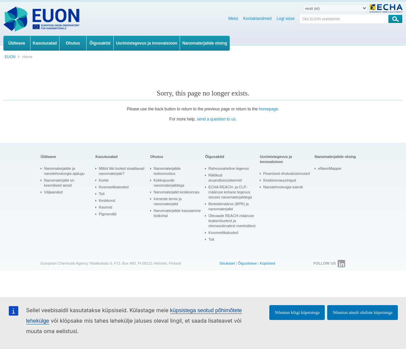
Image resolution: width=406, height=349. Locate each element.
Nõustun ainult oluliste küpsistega (362, 312)
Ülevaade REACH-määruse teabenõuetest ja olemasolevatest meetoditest (231, 221)
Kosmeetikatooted (114, 187)
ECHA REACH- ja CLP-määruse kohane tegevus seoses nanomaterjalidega (230, 192)
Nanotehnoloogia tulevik (283, 187)
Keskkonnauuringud (279, 180)
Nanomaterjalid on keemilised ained (59, 182)
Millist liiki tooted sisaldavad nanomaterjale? (121, 171)
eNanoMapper (330, 168)
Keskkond (107, 200)
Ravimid (105, 207)
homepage (268, 109)
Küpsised (267, 263)
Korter (104, 180)
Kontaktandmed (257, 18)
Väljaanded (53, 192)
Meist (233, 18)
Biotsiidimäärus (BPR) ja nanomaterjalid (228, 206)
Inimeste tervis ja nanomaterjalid (168, 201)
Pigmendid (107, 214)
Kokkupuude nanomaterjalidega (169, 182)
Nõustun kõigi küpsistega (297, 312)
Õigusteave (247, 263)
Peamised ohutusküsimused (286, 173)
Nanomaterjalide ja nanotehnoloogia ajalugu (64, 171)
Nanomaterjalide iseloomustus (167, 171)
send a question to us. (216, 119)
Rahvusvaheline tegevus (228, 168)
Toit (102, 194)
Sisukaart (227, 263)
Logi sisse (286, 18)
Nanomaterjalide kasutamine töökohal (177, 213)
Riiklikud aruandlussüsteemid (225, 177)
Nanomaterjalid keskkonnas (176, 192)
